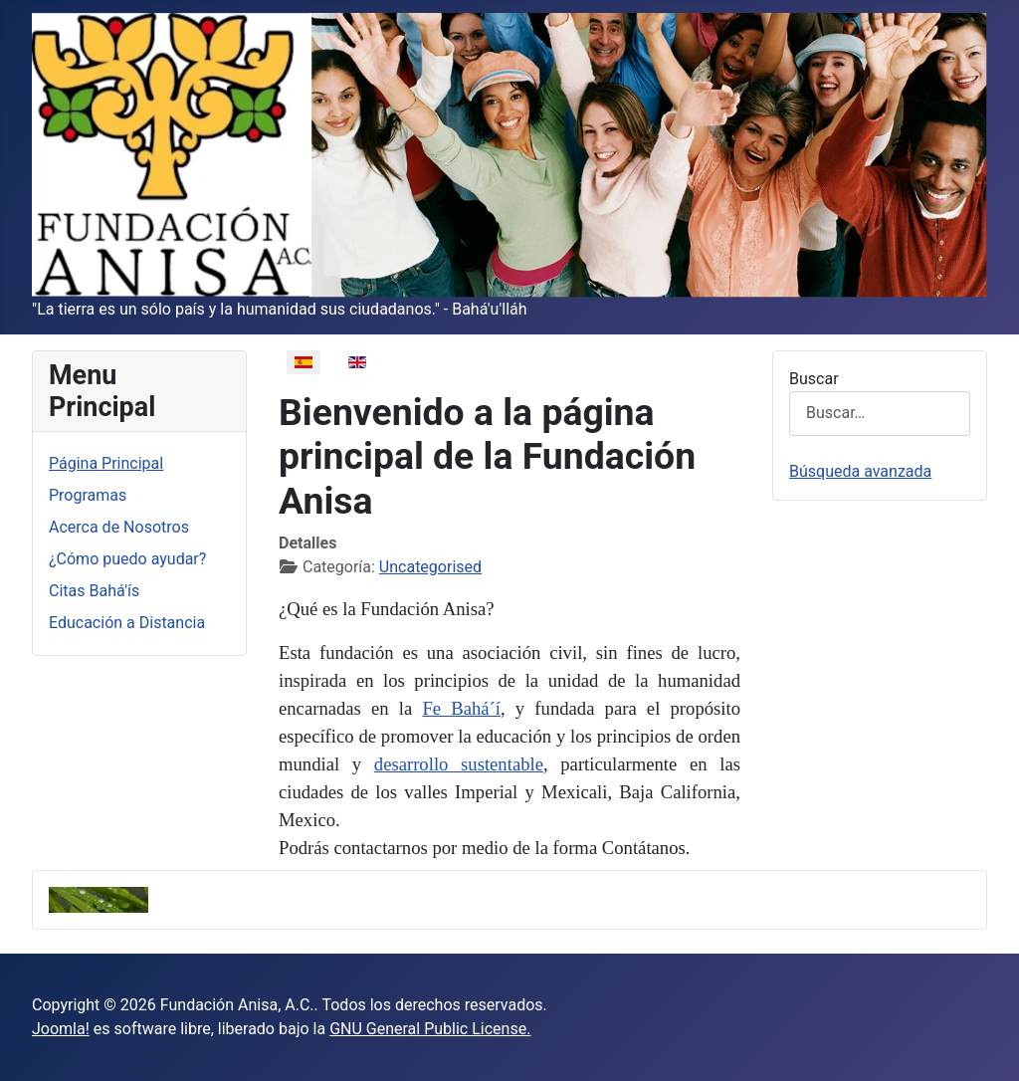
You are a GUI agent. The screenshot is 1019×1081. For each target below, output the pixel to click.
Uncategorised (430, 566)
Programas (87, 495)
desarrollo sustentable (458, 764)
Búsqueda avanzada (860, 471)
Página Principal (106, 463)
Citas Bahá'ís (94, 590)
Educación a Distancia (127, 622)
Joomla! (61, 1028)
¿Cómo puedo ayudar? (127, 558)
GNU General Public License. (429, 1028)
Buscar (814, 378)
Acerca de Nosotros (119, 527)
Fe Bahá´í (461, 708)
